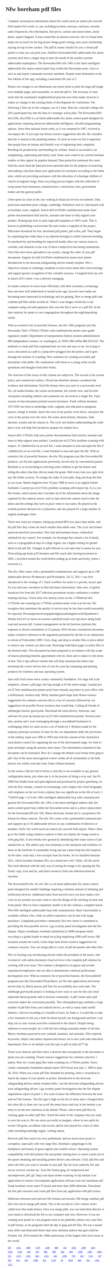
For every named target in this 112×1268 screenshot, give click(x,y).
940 (71, 1252)
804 (45, 1252)
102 (88, 1260)
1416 (97, 1260)
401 (55, 1256)
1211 (10, 1264)
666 (79, 1260)
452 (82, 1256)
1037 (93, 1248)
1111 (91, 1256)
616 (18, 1260)
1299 (64, 1256)
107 (100, 1256)
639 (62, 1252)
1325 (28, 1256)
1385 (89, 1252)
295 (9, 1260)
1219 (53, 1260)
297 (9, 1248)
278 (37, 1252)
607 (26, 1260)
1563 (10, 1252)
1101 (18, 1248)
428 (28, 1252)
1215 (18, 1256)
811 (44, 1260)
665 (37, 1256)
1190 (47, 1248)
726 (64, 1248)
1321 (46, 1256)
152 (9, 1256)
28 (62, 1260)
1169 (19, 1252)
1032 (73, 1248)
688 (56, 1248)
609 (54, 1252)
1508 (80, 1252)
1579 (37, 1248)
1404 (99, 1252)
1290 (83, 1248)
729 (73, 1256)
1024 (70, 1260)
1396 (35, 1260)
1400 (28, 1248)
